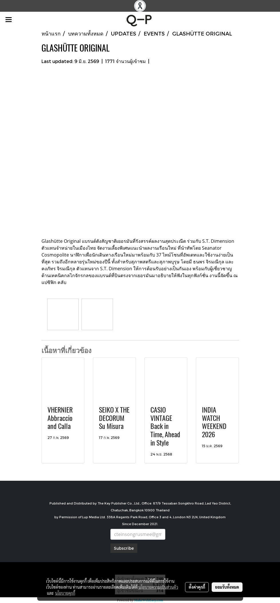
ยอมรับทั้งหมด (227, 587)
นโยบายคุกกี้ (65, 593)
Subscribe (124, 548)
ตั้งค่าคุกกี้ (197, 587)
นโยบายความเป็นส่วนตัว (158, 587)
